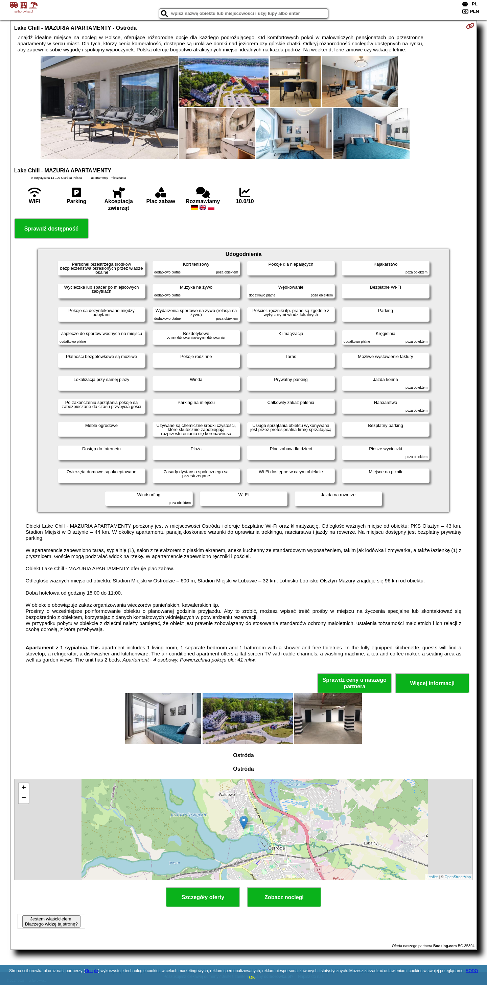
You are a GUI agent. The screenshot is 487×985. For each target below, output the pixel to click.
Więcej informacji (432, 683)
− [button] (24, 798)
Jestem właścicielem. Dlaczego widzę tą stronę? (51, 921)
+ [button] (24, 788)
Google (91, 970)
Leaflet (432, 877)
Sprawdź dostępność (51, 229)
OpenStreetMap (458, 877)
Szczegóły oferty (203, 897)
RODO (472, 970)
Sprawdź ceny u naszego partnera (354, 683)
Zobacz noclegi (284, 897)
